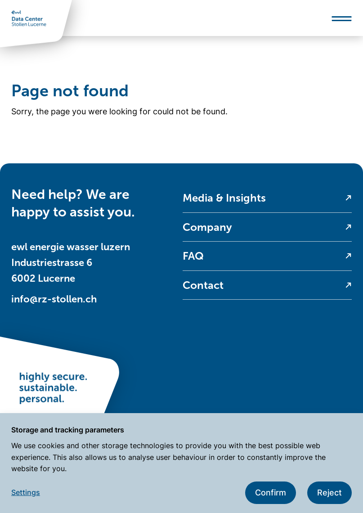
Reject (329, 492)
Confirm (270, 492)
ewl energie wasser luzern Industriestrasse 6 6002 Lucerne (70, 262)
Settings (25, 492)
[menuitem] (267, 198)
